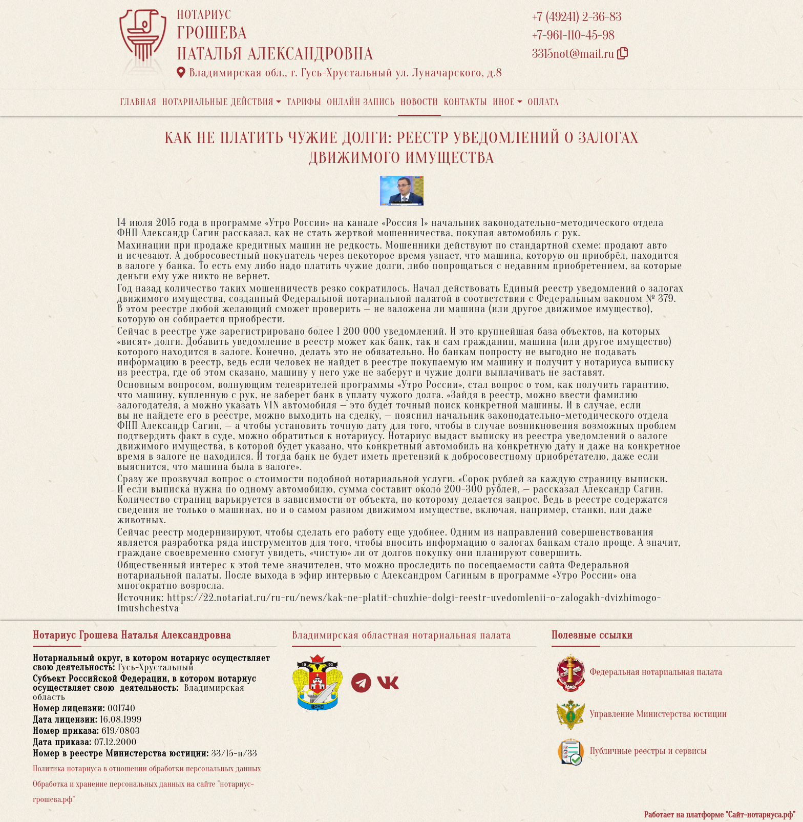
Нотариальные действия (217, 102)
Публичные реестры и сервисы (632, 751)
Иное (504, 102)
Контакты (465, 102)
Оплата (543, 102)
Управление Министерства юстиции (642, 715)
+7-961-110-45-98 (573, 36)
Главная (138, 102)
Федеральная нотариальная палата (640, 672)
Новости (419, 102)
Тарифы (304, 102)
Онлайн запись (361, 102)
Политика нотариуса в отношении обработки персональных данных (147, 768)
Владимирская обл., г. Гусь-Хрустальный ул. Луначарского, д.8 (339, 72)
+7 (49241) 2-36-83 (577, 17)
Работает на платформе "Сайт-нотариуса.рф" (719, 814)
